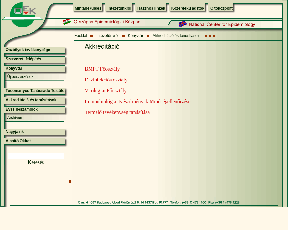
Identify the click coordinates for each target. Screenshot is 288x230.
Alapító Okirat (18, 141)
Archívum (15, 117)
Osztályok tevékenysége (28, 50)
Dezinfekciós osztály (106, 79)
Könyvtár (135, 36)
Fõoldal (80, 36)
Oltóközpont (221, 8)
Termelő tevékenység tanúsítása (117, 112)
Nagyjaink (15, 131)
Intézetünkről (119, 8)
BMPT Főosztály (102, 69)
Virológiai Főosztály (106, 90)
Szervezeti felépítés (23, 59)
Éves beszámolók (22, 109)
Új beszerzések (20, 76)
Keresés (36, 162)
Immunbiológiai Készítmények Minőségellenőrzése (138, 101)
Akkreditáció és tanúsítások (176, 36)
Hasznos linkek (151, 8)
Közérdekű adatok (187, 8)
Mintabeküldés (88, 8)
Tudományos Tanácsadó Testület (36, 90)
